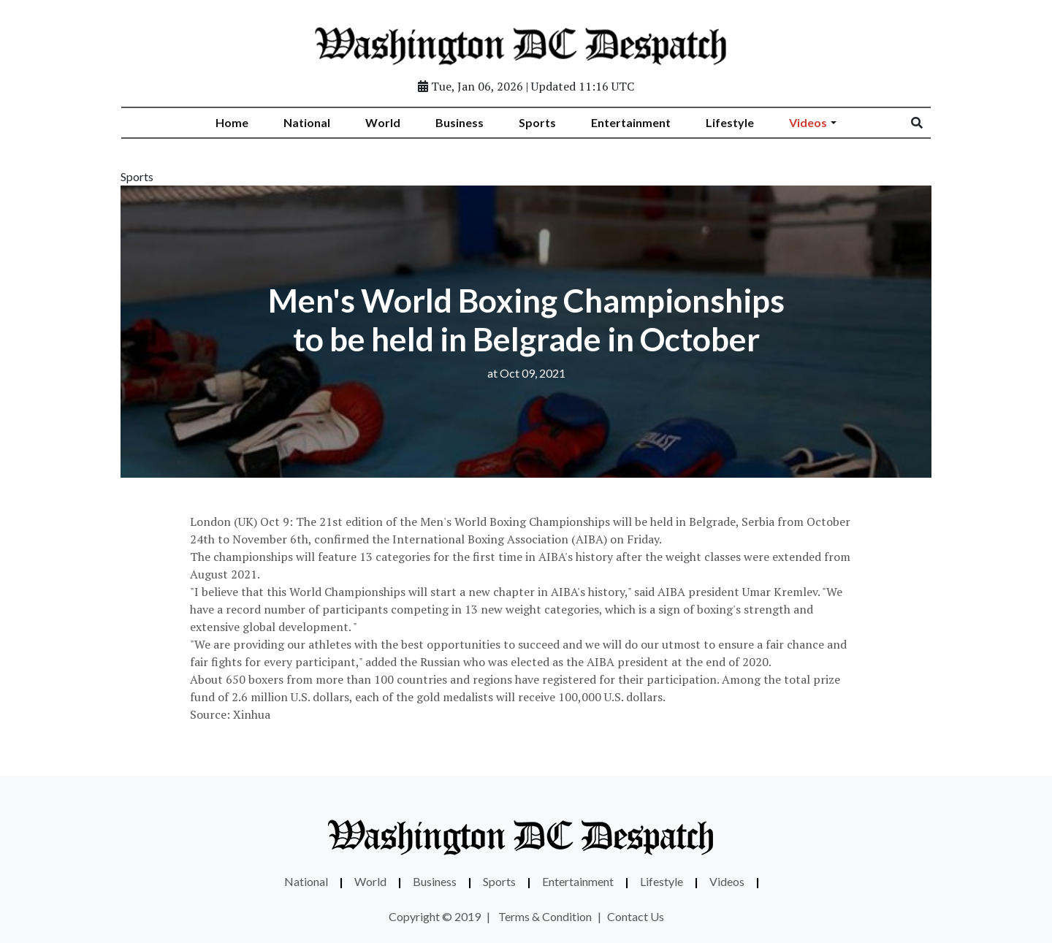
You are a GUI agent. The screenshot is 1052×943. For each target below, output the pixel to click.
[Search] (926, 122)
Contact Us (635, 916)
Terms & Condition (545, 916)
